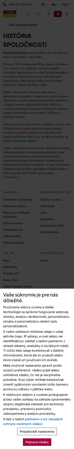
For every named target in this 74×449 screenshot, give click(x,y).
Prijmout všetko (37, 442)
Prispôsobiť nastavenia (37, 431)
